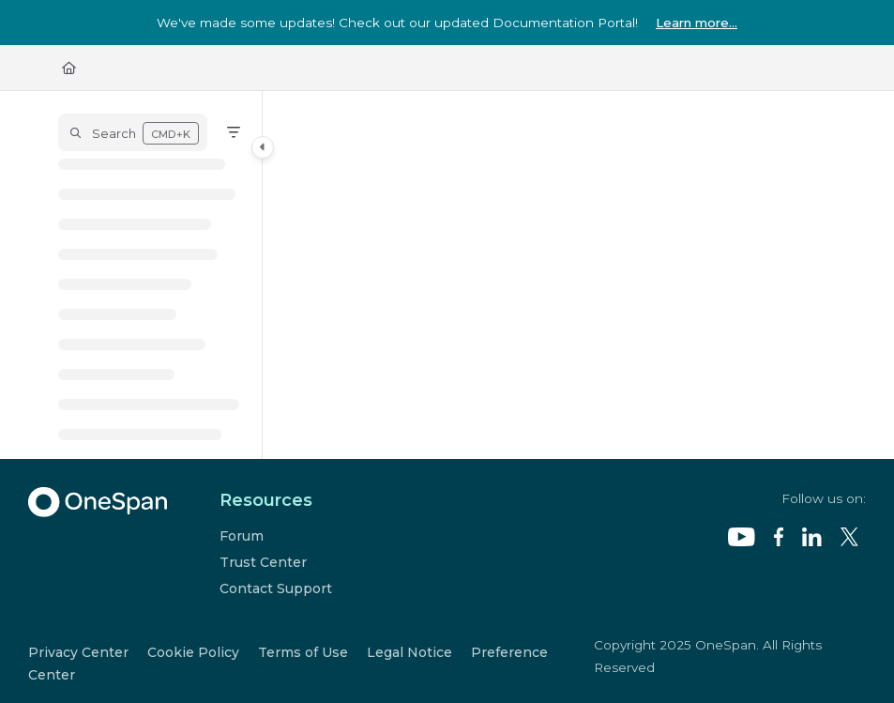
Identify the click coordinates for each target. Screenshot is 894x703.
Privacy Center (78, 652)
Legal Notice (409, 652)
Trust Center (263, 562)
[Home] (69, 67)
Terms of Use (303, 652)
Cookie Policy (193, 652)
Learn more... (696, 22)
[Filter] (233, 132)
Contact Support (276, 588)
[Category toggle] (262, 147)
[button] (132, 132)
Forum (242, 535)
